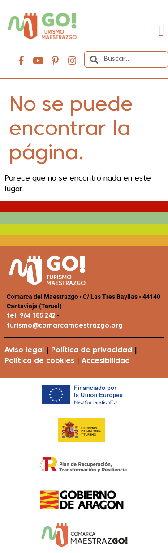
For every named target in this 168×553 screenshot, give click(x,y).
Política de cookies (39, 361)
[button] (161, 30)
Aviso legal (24, 350)
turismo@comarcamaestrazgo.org (65, 326)
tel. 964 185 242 (31, 316)
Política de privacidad (91, 350)
